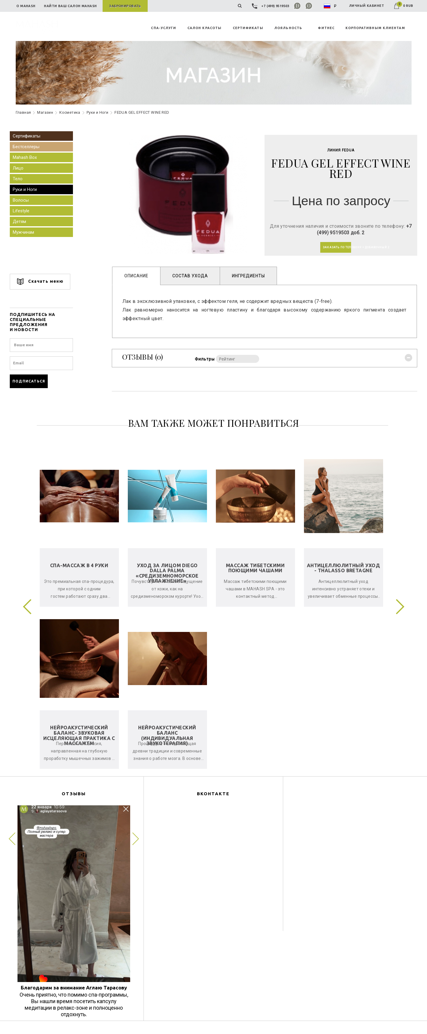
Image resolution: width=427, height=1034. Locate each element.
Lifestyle (25, 211)
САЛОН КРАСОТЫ (204, 28)
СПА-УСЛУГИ (163, 28)
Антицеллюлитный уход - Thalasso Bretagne (343, 568)
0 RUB (403, 5)
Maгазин (45, 112)
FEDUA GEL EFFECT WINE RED (141, 112)
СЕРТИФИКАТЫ (248, 28)
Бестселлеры (30, 146)
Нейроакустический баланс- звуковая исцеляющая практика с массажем (79, 735)
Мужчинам (28, 232)
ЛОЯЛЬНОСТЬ (288, 28)
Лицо (22, 168)
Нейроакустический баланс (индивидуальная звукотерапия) (167, 735)
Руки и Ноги (98, 112)
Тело (22, 178)
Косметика (69, 112)
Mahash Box (29, 157)
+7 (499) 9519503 (271, 6)
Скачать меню (44, 281)
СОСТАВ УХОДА (192, 276)
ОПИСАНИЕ (139, 276)
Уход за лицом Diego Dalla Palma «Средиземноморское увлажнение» (167, 573)
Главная (23, 112)
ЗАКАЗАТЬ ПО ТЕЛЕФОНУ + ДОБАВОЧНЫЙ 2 (333, 248)
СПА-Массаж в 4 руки (79, 565)
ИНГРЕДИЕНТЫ (250, 276)
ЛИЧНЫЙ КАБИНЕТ (366, 5)
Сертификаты (31, 136)
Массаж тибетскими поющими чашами (255, 568)
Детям (24, 221)
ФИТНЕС (326, 28)
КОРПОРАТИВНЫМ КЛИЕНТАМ (375, 28)
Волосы (25, 200)
